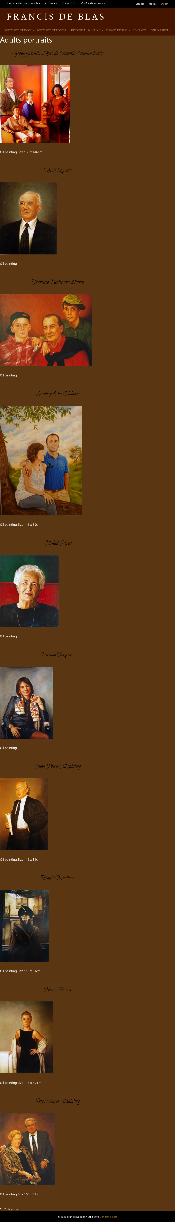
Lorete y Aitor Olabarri (58, 394)
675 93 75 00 (68, 3)
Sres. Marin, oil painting (58, 1101)
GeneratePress (108, 1216)
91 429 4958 (51, 3)
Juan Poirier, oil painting (58, 766)
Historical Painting (87, 30)
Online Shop (161, 30)
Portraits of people (53, 30)
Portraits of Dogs (20, 30)
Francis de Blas (118, 30)
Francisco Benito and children (58, 282)
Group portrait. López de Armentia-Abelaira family (57, 53)
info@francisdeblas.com (92, 3)
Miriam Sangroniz (57, 655)
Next (13, 1209)
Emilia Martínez (57, 878)
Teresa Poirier (58, 989)
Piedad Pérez (58, 543)
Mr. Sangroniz (58, 170)
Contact (139, 30)
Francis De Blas (56, 16)
